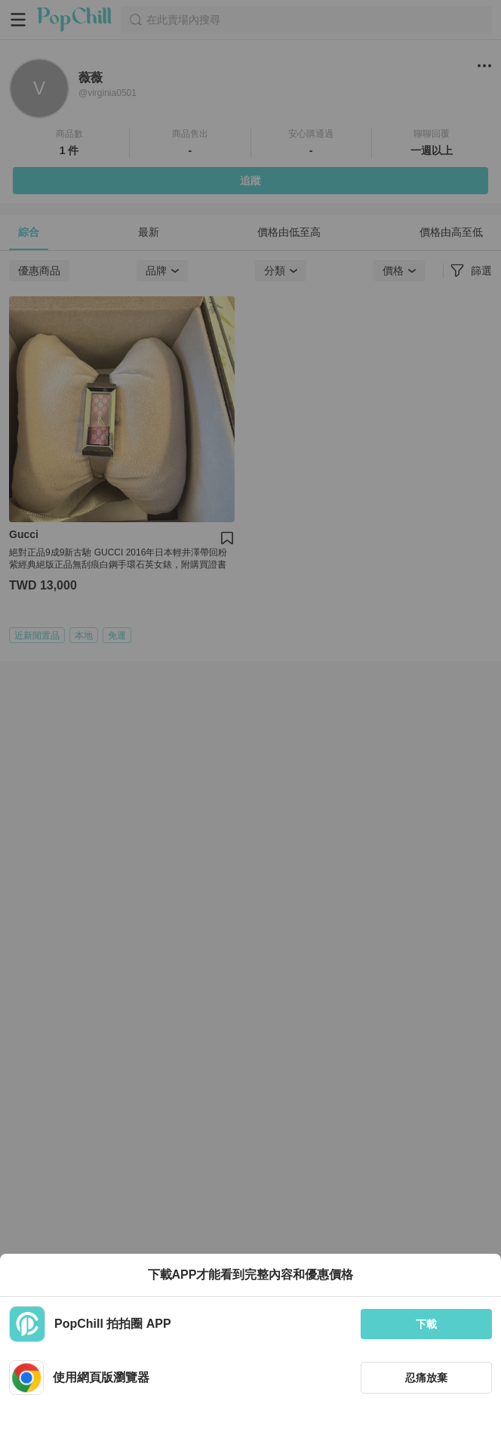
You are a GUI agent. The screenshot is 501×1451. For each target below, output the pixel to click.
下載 (426, 1324)
